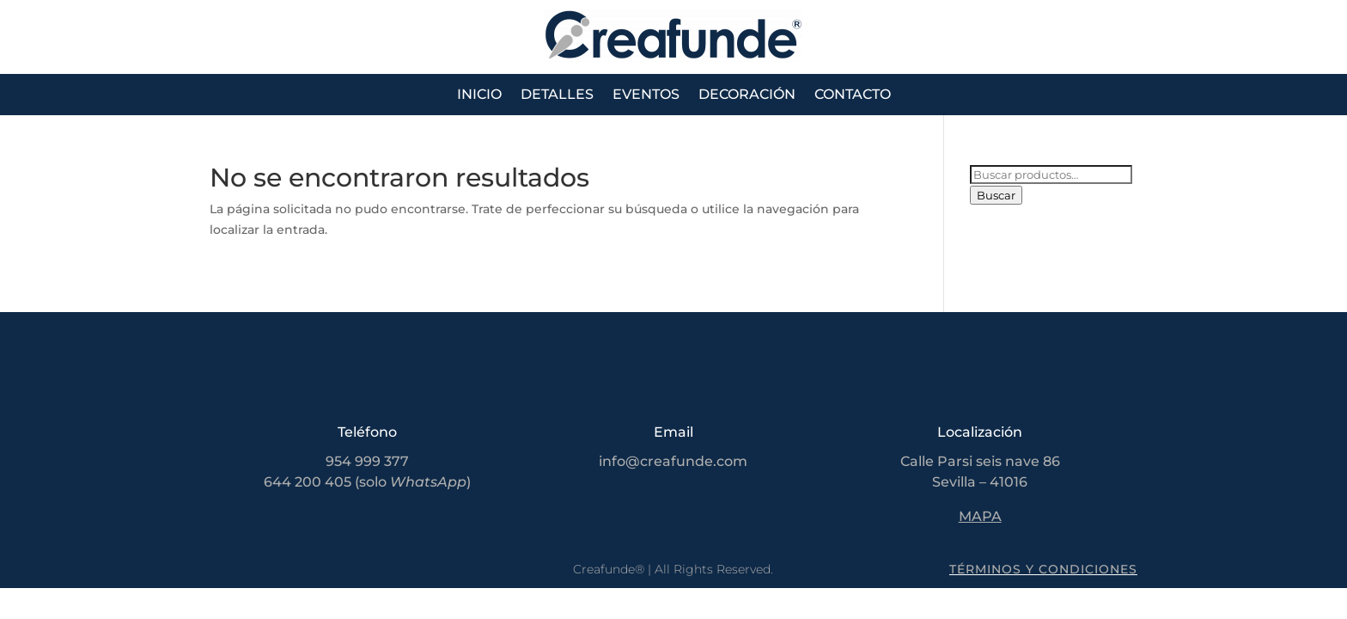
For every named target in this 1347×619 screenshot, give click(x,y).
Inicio (479, 95)
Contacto (852, 95)
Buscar (996, 195)
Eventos (646, 95)
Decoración (746, 95)
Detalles (557, 95)
